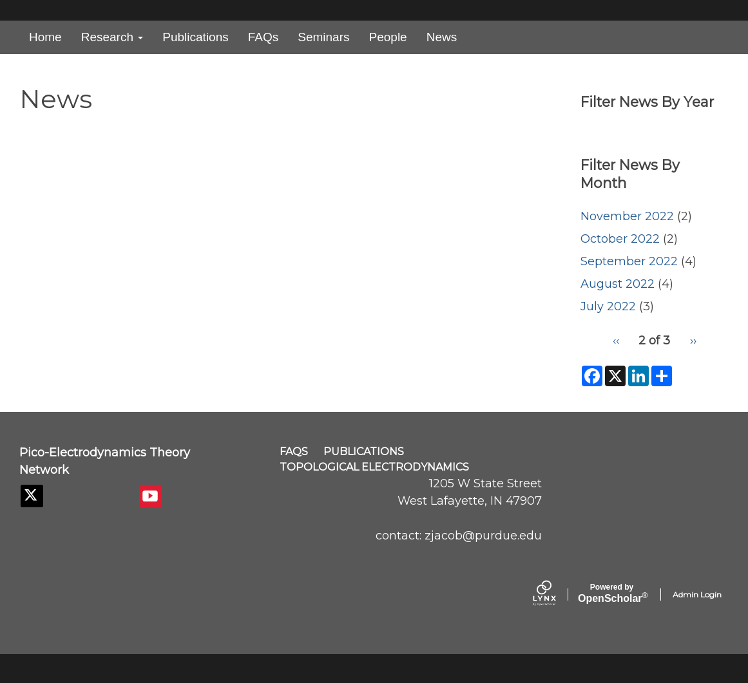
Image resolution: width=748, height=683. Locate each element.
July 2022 (608, 306)
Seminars (323, 37)
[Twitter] (32, 496)
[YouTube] (150, 496)
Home (45, 37)
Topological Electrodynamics (374, 467)
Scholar (612, 593)
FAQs (263, 37)
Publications (195, 37)
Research (112, 37)
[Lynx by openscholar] (555, 594)
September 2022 (629, 261)
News (442, 37)
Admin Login (697, 594)
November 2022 (627, 216)
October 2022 (620, 239)
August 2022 (617, 284)
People (388, 37)
